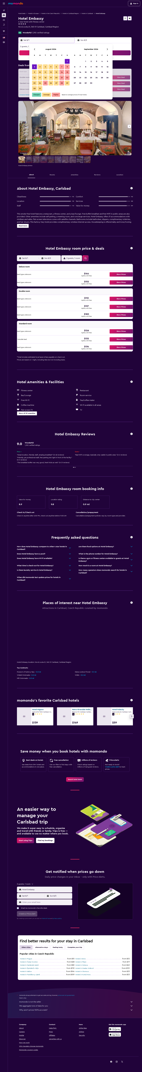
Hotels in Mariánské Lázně (29, 965)
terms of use (46, 918)
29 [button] (67, 83)
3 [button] (39, 67)
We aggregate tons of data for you (76, 1006)
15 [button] (67, 72)
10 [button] (40, 72)
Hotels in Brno (80, 959)
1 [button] (67, 61)
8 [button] (67, 67)
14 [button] (62, 72)
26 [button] (51, 83)
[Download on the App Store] (115, 1035)
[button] (3, 3)
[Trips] (4, 31)
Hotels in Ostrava (81, 965)
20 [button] (56, 78)
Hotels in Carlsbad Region (71, 13)
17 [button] (40, 78)
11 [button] (45, 72)
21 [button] (62, 78)
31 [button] (40, 88)
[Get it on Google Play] (115, 1029)
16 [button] (34, 78)
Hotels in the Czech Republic (50, 13)
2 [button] (34, 67)
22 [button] (67, 78)
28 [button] (62, 83)
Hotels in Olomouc (82, 971)
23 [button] (34, 83)
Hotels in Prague (26, 959)
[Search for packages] (4, 24)
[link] (75, 779)
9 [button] (34, 72)
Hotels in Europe (33, 13)
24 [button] (40, 83)
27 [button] (56, 83)
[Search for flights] (4, 10)
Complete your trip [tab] (75, 947)
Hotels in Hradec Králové (84, 968)
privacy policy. (57, 918)
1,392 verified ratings (40, 33)
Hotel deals (21, 13)
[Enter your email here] (46, 902)
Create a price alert (112, 767)
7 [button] (61, 67)
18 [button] (45, 78)
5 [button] (50, 67)
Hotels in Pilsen (80, 962)
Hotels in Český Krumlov (29, 962)
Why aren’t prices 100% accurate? (76, 1010)
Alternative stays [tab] (41, 947)
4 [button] (45, 67)
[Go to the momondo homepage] (15, 3)
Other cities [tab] (26, 947)
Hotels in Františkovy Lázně (30, 974)
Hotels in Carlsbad (87, 13)
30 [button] (34, 88)
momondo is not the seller (76, 1001)
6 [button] (56, 67)
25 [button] (45, 83)
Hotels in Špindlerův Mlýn (29, 968)
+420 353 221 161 (25, 29)
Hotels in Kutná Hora (82, 974)
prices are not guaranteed (66, 995)
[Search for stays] (4, 15)
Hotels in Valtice (26, 971)
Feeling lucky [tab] (58, 947)
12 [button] (51, 72)
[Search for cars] (4, 20)
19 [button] (51, 78)
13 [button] (56, 72)
